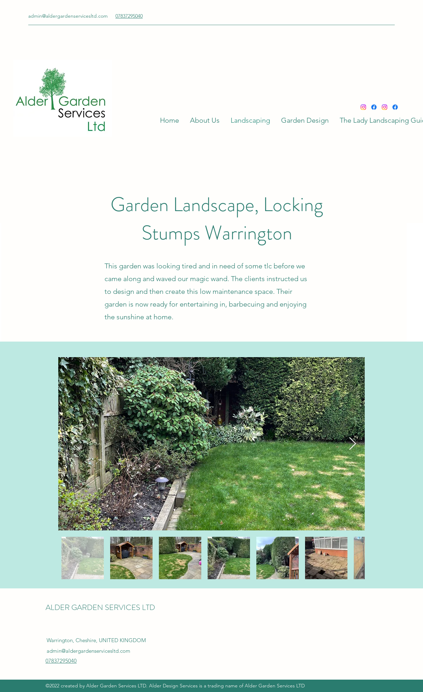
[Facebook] (373, 107)
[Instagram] (363, 107)
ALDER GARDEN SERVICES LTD (100, 607)
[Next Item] (352, 444)
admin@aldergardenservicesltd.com (68, 16)
